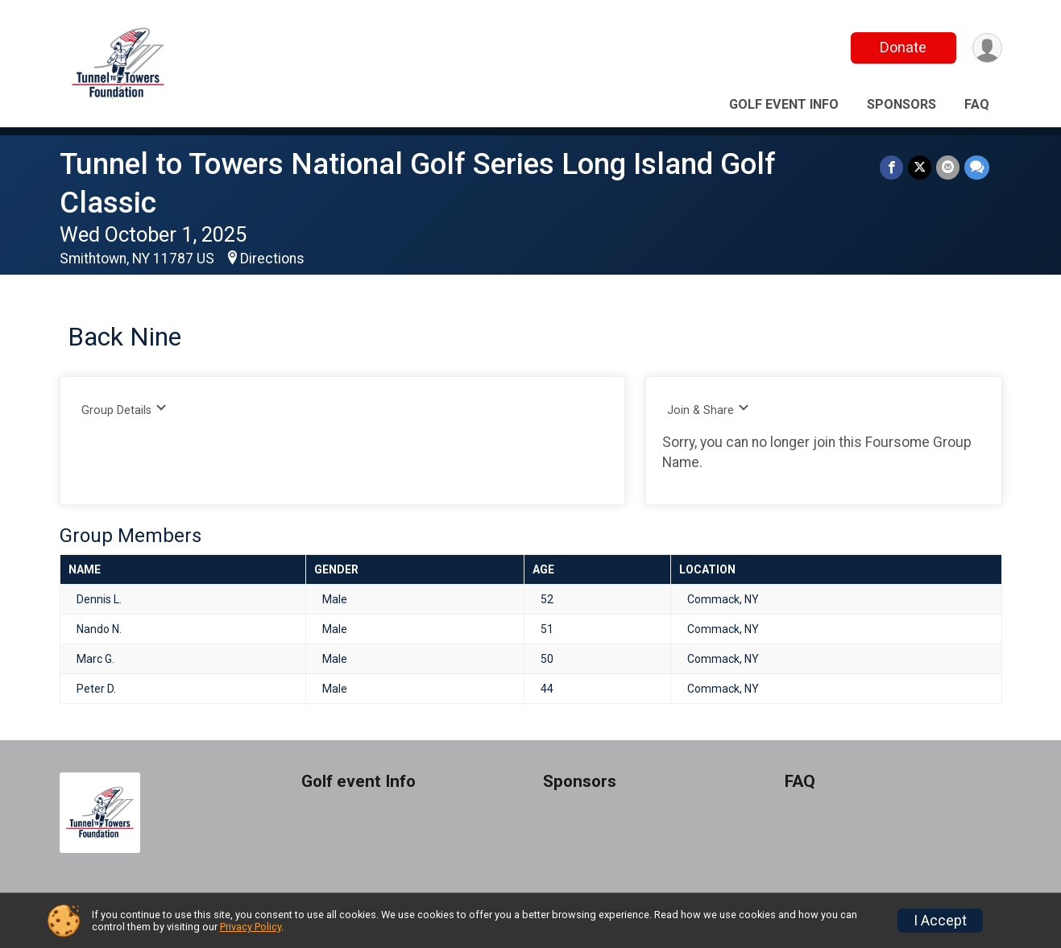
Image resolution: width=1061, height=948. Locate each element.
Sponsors (901, 104)
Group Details (124, 409)
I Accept (940, 921)
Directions (272, 258)
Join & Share (708, 409)
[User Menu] (987, 48)
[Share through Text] (976, 167)
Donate (903, 47)
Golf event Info (784, 104)
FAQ (976, 104)
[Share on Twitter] (919, 167)
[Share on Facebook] (891, 167)
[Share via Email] (947, 167)
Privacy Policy (250, 927)
